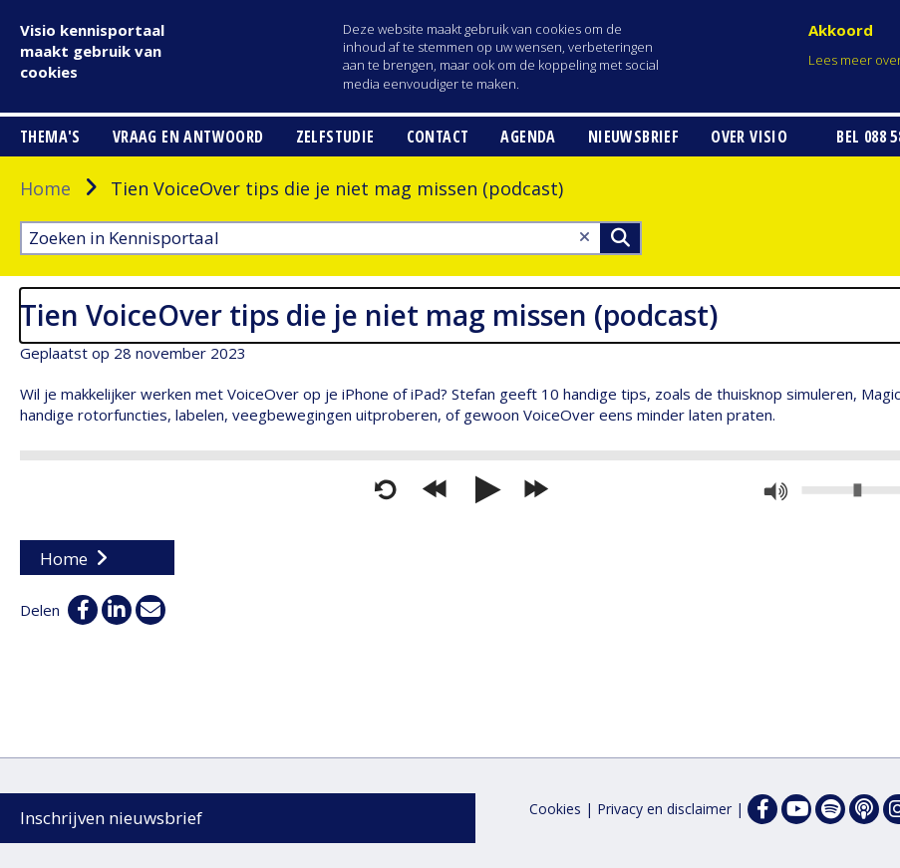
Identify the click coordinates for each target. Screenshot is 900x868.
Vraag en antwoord (188, 136)
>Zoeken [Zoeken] (620, 238)
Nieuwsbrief (633, 136)
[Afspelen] (485, 490)
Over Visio (749, 136)
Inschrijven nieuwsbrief (111, 817)
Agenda (527, 136)
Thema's (50, 136)
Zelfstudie (335, 136)
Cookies (555, 808)
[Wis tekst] (584, 236)
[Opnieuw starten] (386, 490)
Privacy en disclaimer (664, 808)
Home (45, 188)
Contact (438, 136)
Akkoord (840, 30)
